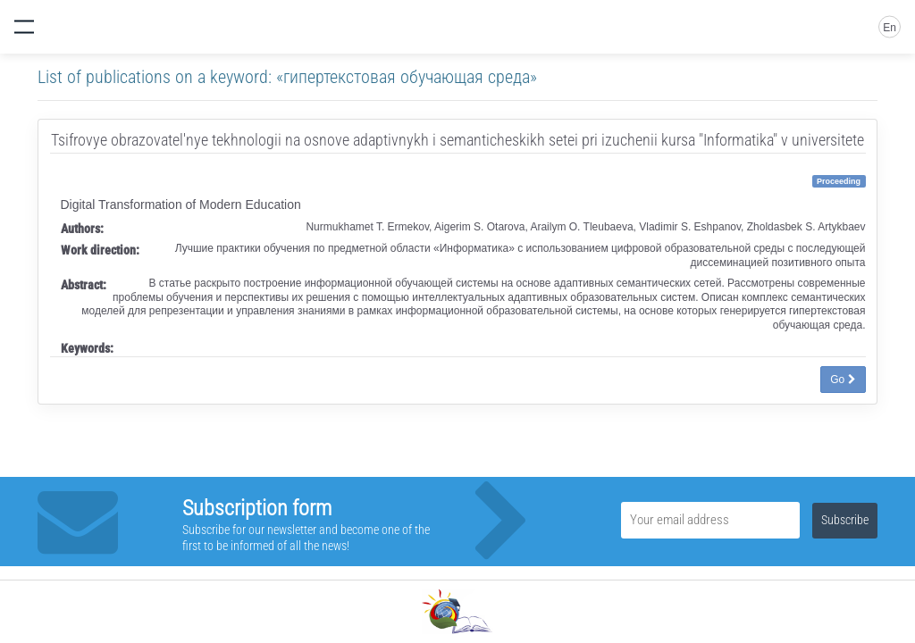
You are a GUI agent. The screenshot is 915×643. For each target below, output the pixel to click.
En (889, 27)
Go (842, 379)
